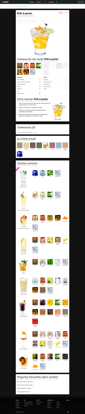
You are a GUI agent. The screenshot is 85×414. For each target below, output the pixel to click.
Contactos (38, 404)
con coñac (24, 16)
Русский (57, 405)
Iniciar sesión (80, 2)
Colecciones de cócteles (28, 404)
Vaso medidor (46, 84)
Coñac (20, 79)
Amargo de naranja (21, 84)
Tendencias (32, 2)
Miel (18, 91)
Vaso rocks (46, 79)
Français (57, 402)
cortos (28, 16)
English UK (49, 402)
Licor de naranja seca (24, 82)
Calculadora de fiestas (28, 402)
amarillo (31, 16)
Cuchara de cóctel (47, 82)
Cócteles (45, 2)
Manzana (19, 86)
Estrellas (25, 405)
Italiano (57, 407)
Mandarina (19, 88)
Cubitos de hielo (20, 93)
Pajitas (45, 88)
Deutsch (48, 404)
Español (48, 405)
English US (49, 407)
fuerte (18, 16)
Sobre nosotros (39, 402)
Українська (58, 404)
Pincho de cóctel (47, 86)
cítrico (21, 16)
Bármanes (39, 2)
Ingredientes (51, 2)
